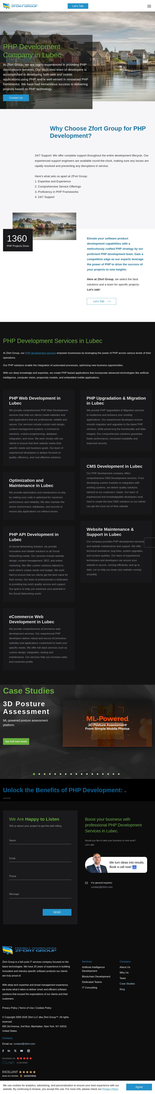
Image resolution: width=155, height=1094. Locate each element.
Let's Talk (78, 6)
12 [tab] (92, 774)
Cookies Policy (43, 1008)
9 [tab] (76, 774)
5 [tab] (55, 774)
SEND (57, 912)
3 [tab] (44, 774)
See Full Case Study (16, 741)
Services (87, 961)
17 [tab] (119, 774)
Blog (122, 989)
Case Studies (127, 983)
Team (123, 978)
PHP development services (40, 353)
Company (125, 961)
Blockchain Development (96, 976)
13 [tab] (97, 774)
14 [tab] (103, 774)
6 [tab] (60, 774)
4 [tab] (50, 774)
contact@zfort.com (102, 887)
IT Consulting (89, 987)
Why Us (124, 972)
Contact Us (16, 97)
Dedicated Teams (92, 982)
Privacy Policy (110, 1089)
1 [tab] (34, 774)
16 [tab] (113, 774)
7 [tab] (66, 774)
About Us (125, 967)
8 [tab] (71, 774)
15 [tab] (108, 774)
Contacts (7, 1038)
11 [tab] (87, 774)
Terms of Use (26, 1008)
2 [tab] (39, 774)
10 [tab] (81, 774)
